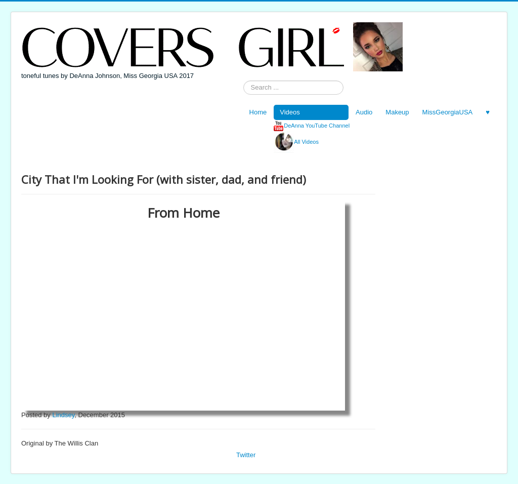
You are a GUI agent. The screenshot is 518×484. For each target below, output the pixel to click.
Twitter (245, 455)
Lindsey (63, 415)
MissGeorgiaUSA (447, 112)
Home (258, 112)
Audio (364, 112)
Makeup (397, 112)
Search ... (243, 80)
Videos (290, 112)
